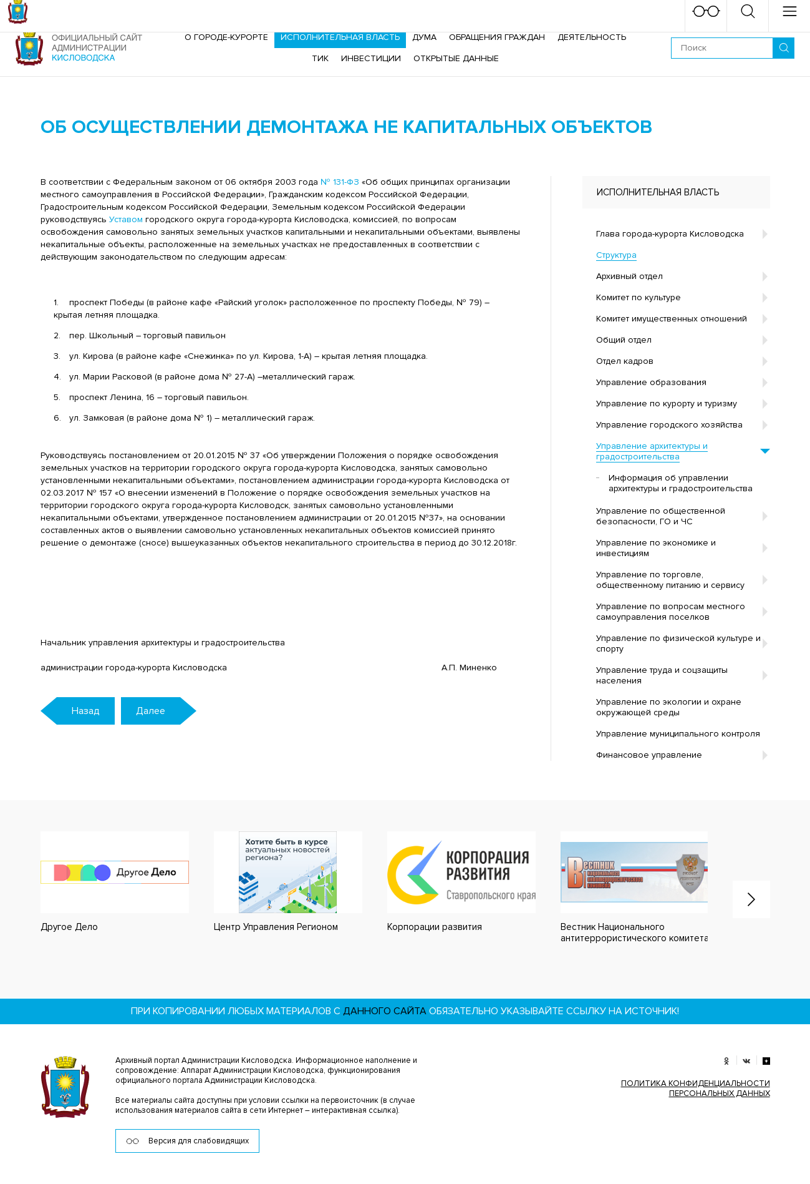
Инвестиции (371, 58)
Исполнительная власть (340, 37)
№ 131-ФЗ (340, 182)
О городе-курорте (226, 37)
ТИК (320, 58)
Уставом (126, 219)
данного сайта (385, 1011)
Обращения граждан (497, 37)
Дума (424, 37)
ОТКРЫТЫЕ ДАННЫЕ (456, 58)
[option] (102, 882)
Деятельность (591, 37)
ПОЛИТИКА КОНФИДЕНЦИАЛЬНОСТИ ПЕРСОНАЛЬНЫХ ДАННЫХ (695, 1088)
